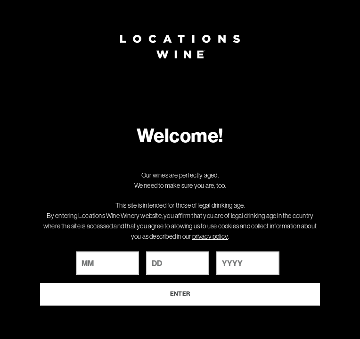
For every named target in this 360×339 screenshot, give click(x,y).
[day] (177, 263)
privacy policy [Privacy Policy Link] (210, 236)
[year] (247, 263)
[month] (107, 263)
